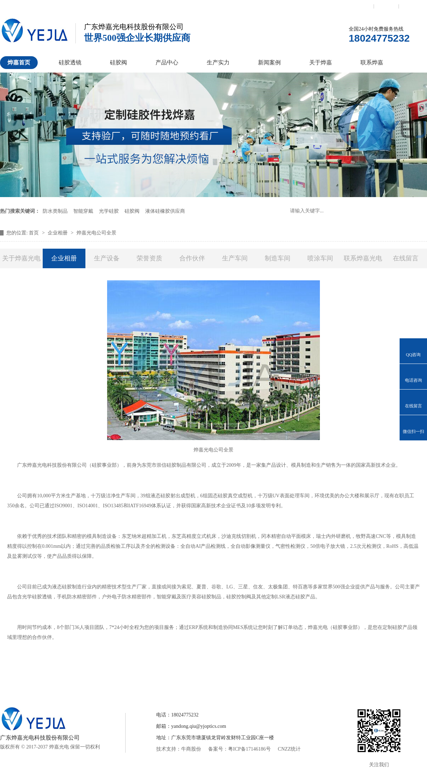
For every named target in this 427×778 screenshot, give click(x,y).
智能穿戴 (83, 211)
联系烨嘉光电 (363, 258)
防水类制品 (55, 211)
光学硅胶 (109, 211)
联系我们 (361, 6)
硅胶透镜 (70, 62)
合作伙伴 (192, 258)
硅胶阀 (118, 62)
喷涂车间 (320, 258)
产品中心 (166, 62)
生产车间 (235, 258)
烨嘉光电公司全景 (96, 232)
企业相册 (58, 232)
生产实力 (218, 62)
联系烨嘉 (371, 62)
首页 (34, 232)
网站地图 (411, 6)
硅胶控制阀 (143, 681)
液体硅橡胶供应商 (165, 211)
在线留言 (405, 258)
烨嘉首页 (18, 62)
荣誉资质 (149, 258)
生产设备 (107, 258)
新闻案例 (269, 62)
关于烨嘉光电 (21, 258)
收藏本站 (386, 6)
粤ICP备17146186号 (249, 749)
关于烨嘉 (320, 62)
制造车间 (277, 258)
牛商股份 (191, 749)
